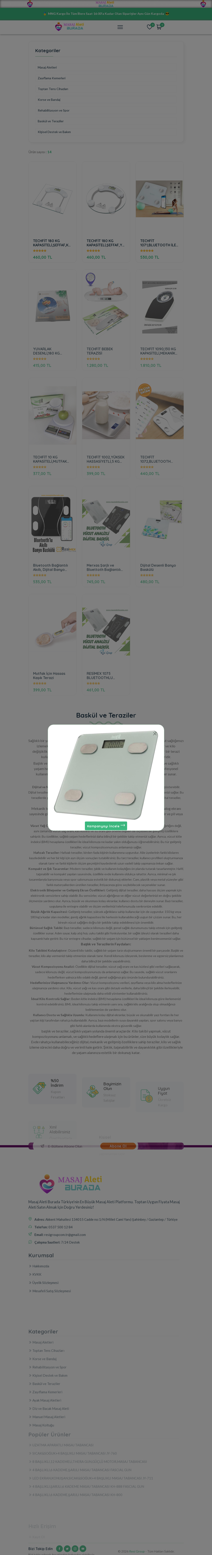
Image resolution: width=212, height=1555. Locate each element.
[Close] (155, 733)
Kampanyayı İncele (106, 825)
